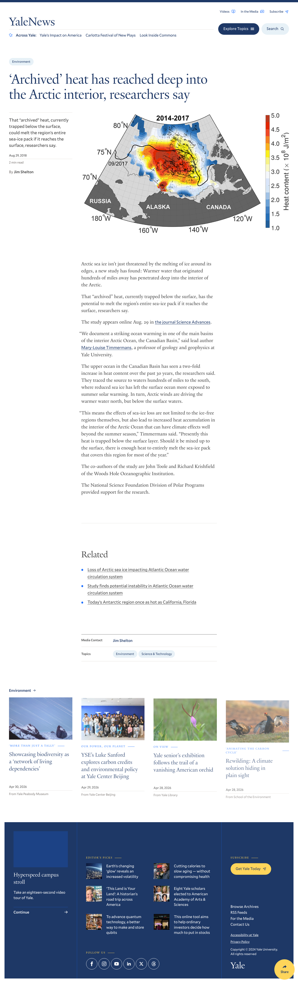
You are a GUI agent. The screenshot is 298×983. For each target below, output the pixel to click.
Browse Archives (245, 906)
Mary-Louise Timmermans (106, 351)
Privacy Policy (240, 941)
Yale (238, 966)
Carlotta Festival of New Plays (111, 35)
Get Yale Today (251, 868)
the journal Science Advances (182, 326)
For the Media (242, 918)
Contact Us (240, 924)
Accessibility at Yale (245, 935)
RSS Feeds (239, 912)
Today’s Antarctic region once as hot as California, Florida (141, 606)
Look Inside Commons (158, 35)
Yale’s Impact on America (61, 35)
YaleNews (32, 23)
